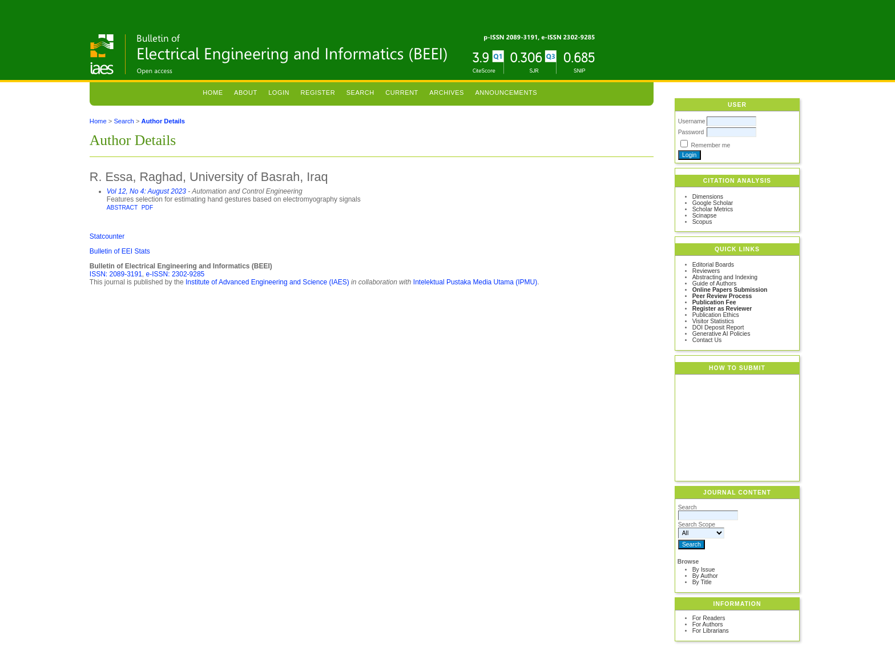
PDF (147, 207)
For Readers (708, 618)
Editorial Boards (713, 265)
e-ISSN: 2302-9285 (175, 274)
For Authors (707, 624)
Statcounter (107, 236)
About (245, 92)
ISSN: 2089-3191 (116, 274)
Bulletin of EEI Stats (120, 251)
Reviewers (706, 271)
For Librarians (710, 631)
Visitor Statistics (713, 321)
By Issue (703, 569)
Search (360, 92)
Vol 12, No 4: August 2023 (146, 191)
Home (213, 92)
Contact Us (706, 340)
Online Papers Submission (730, 290)
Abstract (122, 207)
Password (691, 132)
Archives (446, 92)
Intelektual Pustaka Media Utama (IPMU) (475, 282)
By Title (702, 582)
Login (278, 92)
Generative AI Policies (721, 334)
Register (318, 92)
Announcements (506, 92)
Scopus (702, 222)
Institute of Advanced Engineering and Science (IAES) (267, 282)
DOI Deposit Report (718, 327)
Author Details (163, 121)
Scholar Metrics (712, 209)
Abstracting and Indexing (724, 277)
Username (691, 121)
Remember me (711, 145)
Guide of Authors (714, 283)
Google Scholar (712, 203)
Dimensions (707, 197)
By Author (705, 576)
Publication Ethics (715, 315)
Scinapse (704, 215)
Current (401, 92)
